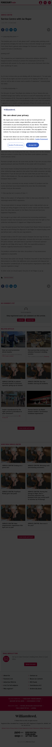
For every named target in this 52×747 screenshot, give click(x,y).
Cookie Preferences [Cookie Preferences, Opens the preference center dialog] (16, 145)
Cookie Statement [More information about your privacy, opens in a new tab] (41, 139)
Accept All (32, 145)
